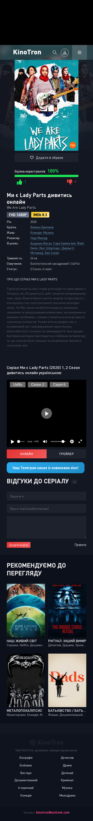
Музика (48, 232)
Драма (67, 765)
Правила (80, 544)
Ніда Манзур (39, 238)
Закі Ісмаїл (51, 253)
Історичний (26, 788)
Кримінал (67, 780)
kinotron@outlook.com (52, 812)
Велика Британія (42, 227)
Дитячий (67, 773)
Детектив (67, 757)
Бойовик (25, 765)
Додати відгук (18, 545)
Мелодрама (67, 795)
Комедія (36, 232)
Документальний (25, 780)
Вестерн (26, 773)
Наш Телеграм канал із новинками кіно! (46, 468)
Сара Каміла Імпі (64, 243)
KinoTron (27, 51)
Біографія (25, 757)
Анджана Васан (41, 243)
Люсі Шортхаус (49, 248)
